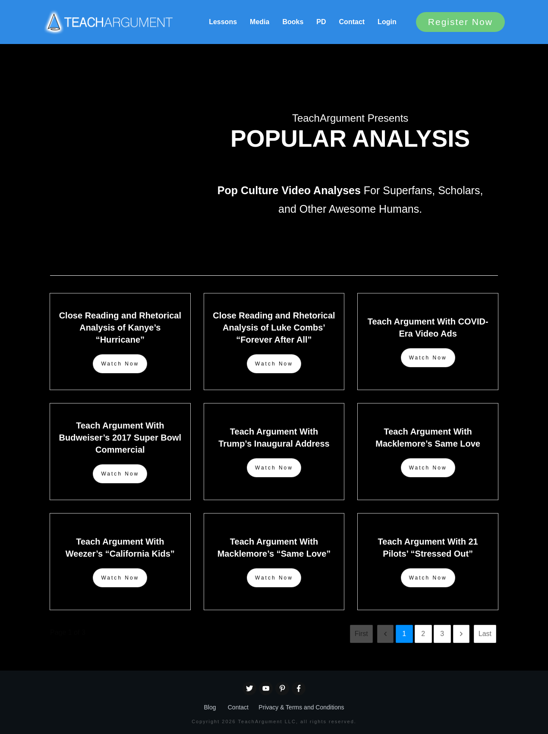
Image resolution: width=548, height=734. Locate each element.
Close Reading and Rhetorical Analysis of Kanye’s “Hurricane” (120, 327)
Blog (210, 707)
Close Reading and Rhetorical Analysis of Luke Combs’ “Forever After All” (274, 327)
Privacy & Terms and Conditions (301, 707)
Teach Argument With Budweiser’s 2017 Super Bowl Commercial (120, 437)
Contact (238, 707)
